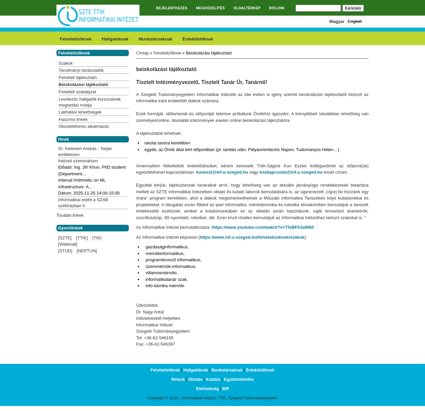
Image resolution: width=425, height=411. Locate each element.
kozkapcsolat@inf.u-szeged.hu (291, 172)
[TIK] (96, 237)
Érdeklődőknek (197, 39)
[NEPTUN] (87, 250)
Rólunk (178, 379)
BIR (225, 388)
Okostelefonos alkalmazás (84, 126)
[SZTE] (64, 237)
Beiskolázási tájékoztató (84, 84)
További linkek (70, 215)
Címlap (142, 53)
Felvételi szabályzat (77, 91)
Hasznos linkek (73, 119)
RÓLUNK (277, 8)
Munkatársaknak (155, 39)
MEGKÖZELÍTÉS (210, 8)
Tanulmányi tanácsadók (81, 70)
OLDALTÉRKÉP (247, 8)
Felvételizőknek (76, 39)
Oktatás (195, 379)
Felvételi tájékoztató (78, 77)
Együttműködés (239, 379)
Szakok (66, 63)
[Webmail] (67, 244)
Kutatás (213, 379)
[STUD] (65, 250)
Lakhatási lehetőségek (80, 112)
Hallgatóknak (115, 39)
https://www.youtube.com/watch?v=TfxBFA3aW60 (263, 227)
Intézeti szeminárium (78, 160)
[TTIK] (82, 237)
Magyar (337, 21)
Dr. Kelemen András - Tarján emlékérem (85, 151)
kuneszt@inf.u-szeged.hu (222, 172)
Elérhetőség (207, 388)
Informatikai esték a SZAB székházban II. (83, 202)
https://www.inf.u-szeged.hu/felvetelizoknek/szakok (252, 237)
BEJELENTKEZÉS (171, 8)
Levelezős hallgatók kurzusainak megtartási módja (90, 102)
